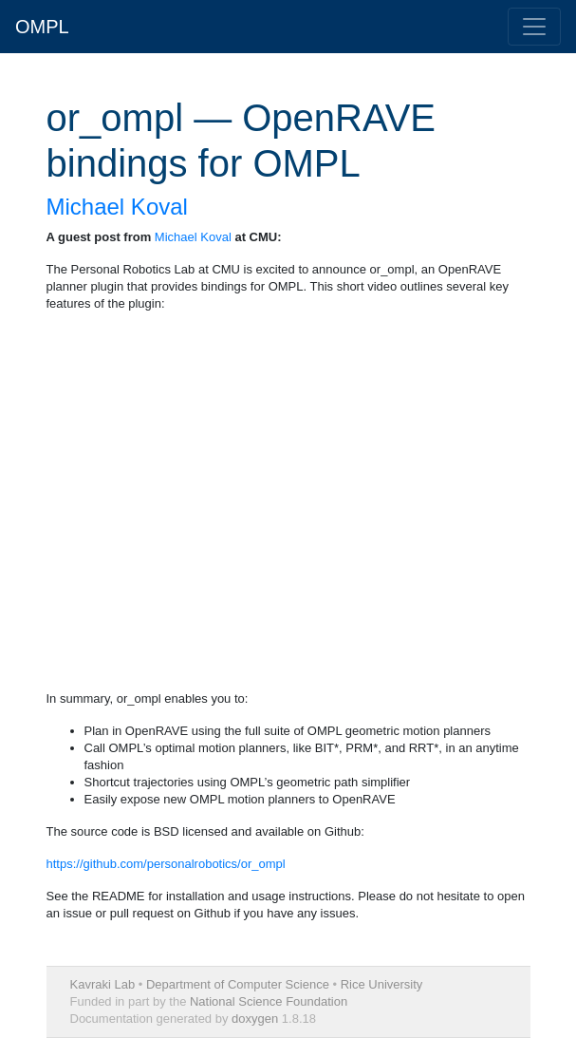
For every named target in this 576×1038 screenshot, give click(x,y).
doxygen (255, 1018)
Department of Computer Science (237, 984)
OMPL (42, 26)
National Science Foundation (268, 1001)
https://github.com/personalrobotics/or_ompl (166, 864)
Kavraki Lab (103, 984)
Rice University (382, 984)
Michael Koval (117, 206)
